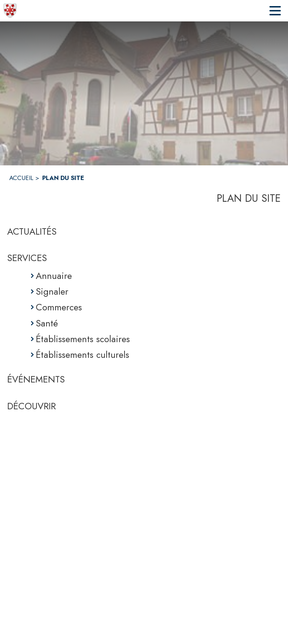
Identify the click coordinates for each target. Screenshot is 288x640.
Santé (47, 323)
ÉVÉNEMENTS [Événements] (36, 379)
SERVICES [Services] (27, 258)
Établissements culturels (82, 355)
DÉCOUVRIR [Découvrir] (31, 406)
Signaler (52, 291)
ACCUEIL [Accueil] (21, 178)
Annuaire (54, 276)
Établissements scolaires (83, 339)
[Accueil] (10, 11)
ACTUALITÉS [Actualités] (32, 231)
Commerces (59, 307)
